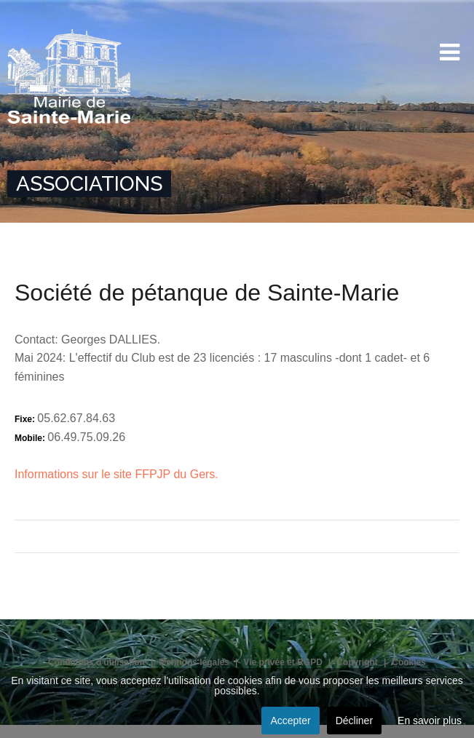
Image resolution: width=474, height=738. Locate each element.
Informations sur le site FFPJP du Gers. (116, 474)
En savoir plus (430, 720)
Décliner (354, 720)
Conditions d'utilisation (96, 662)
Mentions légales (194, 662)
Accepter (290, 720)
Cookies (409, 662)
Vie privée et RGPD (283, 662)
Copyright (357, 662)
